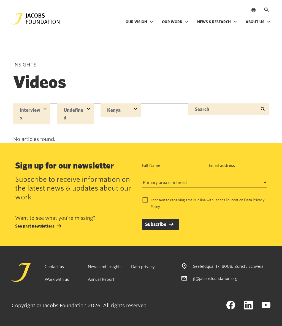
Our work (175, 21)
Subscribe (155, 224)
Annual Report (101, 279)
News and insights (104, 266)
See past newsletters (34, 225)
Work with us (57, 279)
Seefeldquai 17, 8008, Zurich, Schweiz (228, 266)
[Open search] (266, 10)
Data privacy (143, 266)
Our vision (140, 21)
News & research (217, 21)
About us (258, 21)
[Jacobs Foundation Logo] (35, 19)
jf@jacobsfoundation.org (215, 278)
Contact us (54, 266)
